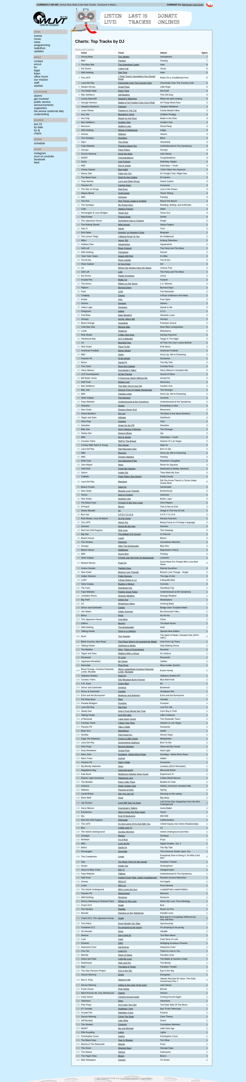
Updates (39, 51)
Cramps (122, 421)
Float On (122, 563)
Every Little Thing (126, 782)
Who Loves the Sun (127, 889)
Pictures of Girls (126, 790)
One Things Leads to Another (132, 201)
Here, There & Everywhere (131, 649)
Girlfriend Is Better (127, 645)
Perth (121, 615)
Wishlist (38, 85)
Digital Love (124, 382)
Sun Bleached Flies (127, 460)
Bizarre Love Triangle (128, 572)
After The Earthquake (128, 546)
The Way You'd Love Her (130, 386)
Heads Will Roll (125, 256)
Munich (121, 623)
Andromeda (123, 193)
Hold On (122, 675)
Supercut (122, 331)
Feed (36, 162)
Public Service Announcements (43, 103)
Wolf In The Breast (127, 441)
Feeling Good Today (128, 592)
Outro (121, 354)
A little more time (126, 335)
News (37, 42)
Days (120, 1001)
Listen (37, 73)
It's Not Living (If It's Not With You (134, 824)
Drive (120, 931)
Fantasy (122, 60)
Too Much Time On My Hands (132, 862)
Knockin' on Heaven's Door (131, 232)
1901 (120, 943)
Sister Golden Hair (127, 786)
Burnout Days (125, 287)
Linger (121, 856)
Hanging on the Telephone (131, 913)
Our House (123, 445)
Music (37, 38)
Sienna (121, 1052)
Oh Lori (121, 413)
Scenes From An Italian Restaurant (135, 390)
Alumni (38, 95)
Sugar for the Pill (126, 425)
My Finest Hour (125, 205)
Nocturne (122, 897)
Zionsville (122, 851)
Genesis (122, 303)
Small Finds (124, 87)
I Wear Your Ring (126, 723)
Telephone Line (125, 778)
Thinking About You (127, 146)
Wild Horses (124, 224)
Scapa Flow (124, 750)
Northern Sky (124, 498)
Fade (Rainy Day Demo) (130, 476)
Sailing (121, 1036)
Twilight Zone (124, 568)
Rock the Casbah (126, 366)
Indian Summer (125, 611)
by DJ (37, 130)
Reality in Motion (126, 584)
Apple (121, 905)
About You (123, 522)
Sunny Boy (123, 554)
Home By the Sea (126, 526)
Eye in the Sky (125, 970)
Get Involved (41, 98)
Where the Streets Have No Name (134, 268)
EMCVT (37, 64)
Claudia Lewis (125, 394)
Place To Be (124, 346)
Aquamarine (124, 244)
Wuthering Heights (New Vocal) (133, 774)
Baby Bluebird (125, 315)
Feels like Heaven (127, 468)
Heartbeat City (125, 588)
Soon (120, 766)
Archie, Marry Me (126, 319)
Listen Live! (113, 19)
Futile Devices (125, 576)
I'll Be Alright (124, 358)
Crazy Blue (123, 683)
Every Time (123, 90)
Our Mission (41, 79)
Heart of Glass (125, 955)
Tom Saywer (124, 636)
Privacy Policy (146, 1078)
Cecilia (121, 607)
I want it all (123, 68)
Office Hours (41, 76)
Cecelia (122, 691)
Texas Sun (123, 213)
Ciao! (120, 939)
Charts (38, 133)
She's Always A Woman (129, 429)
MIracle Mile (124, 327)
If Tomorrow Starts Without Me (133, 378)
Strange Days (125, 1048)
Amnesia (122, 197)
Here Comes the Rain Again (131, 812)
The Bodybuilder (126, 627)
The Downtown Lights (128, 64)
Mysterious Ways (126, 603)
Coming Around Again (128, 997)
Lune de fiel (123, 843)
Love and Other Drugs (129, 181)
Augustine (123, 323)
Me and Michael (126, 1028)
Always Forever (125, 209)
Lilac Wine (123, 1020)
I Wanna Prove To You (129, 236)
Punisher (122, 703)
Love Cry (122, 951)
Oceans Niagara (126, 457)
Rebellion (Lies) (125, 1012)
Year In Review (125, 1040)
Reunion (122, 453)
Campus (122, 106)
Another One (124, 122)
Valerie (121, 993)
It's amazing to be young (130, 927)
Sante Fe (122, 847)
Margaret (122, 481)
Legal (37, 70)
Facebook (39, 159)
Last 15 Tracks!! (140, 19)
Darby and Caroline (84, 49)
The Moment (124, 397)
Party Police (124, 150)
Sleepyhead (124, 893)
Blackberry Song (126, 114)
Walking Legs (124, 126)
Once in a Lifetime (127, 631)
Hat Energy (123, 947)
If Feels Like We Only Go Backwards (136, 557)
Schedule (39, 143)
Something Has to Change (131, 220)
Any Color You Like (127, 1004)
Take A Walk (124, 762)
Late (120, 272)
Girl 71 (121, 869)
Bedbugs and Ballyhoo (129, 695)
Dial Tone (122, 72)
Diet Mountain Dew (127, 449)
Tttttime (122, 873)
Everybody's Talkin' (127, 370)
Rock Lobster (124, 260)
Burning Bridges (126, 746)
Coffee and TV (125, 828)
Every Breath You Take (129, 923)
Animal (121, 758)
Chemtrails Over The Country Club (135, 83)
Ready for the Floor (127, 118)
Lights (121, 1032)
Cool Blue (123, 619)
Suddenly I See (125, 1008)
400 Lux (122, 885)
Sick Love (123, 530)
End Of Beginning (126, 816)
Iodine (121, 311)
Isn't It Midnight (125, 338)
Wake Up (122, 279)
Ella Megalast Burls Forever (131, 679)
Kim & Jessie (124, 165)
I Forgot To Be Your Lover (130, 502)
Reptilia (122, 909)
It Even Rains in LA (127, 580)
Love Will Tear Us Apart (129, 803)
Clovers (122, 1060)
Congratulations (126, 157)
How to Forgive (125, 495)
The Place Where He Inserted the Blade (137, 641)
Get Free (122, 707)
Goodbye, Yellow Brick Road (132, 754)
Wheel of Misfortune (128, 130)
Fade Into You (125, 173)
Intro (120, 299)
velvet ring (123, 599)
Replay (121, 835)
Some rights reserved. (129, 1078)
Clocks (121, 295)
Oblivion (122, 134)
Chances (122, 542)
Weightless (123, 730)
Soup (120, 797)
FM (35, 67)
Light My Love (125, 959)
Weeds (121, 1044)
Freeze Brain (124, 216)
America (122, 687)
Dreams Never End (127, 409)
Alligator (122, 417)
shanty (121, 405)
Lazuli (121, 538)
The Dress (123, 142)
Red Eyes (123, 189)
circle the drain (125, 153)
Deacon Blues (125, 433)
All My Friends (125, 374)
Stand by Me (124, 979)
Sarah (121, 228)
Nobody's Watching (127, 98)
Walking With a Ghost (128, 653)
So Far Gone (124, 518)
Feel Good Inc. (125, 734)
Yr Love (122, 657)
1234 (120, 291)
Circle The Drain (126, 1016)
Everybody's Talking (127, 808)
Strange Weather (126, 595)
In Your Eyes (124, 264)
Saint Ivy (122, 487)
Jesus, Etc (123, 240)
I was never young (127, 719)
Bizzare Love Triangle (128, 491)
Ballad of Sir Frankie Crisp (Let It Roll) (136, 102)
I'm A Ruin (123, 839)
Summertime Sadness (129, 742)
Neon (121, 464)
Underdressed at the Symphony (133, 401)
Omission (122, 307)
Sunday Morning (126, 831)
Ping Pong (123, 665)
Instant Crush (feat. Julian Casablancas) (137, 877)
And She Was (125, 715)
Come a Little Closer (128, 738)
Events (38, 35)
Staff (36, 82)
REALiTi (122, 881)
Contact (38, 61)
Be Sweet (123, 661)
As (119, 510)
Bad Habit (123, 169)
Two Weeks (123, 56)
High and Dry (124, 963)
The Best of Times (127, 966)
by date (38, 127)
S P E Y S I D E (125, 514)
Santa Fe (122, 362)
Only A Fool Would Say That (132, 711)
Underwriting (41, 114)
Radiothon (39, 48)
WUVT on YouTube (44, 156)
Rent (120, 699)
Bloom (121, 506)
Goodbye (122, 138)
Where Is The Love (127, 901)
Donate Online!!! (169, 19)
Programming (42, 45)
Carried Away (124, 185)
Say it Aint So (124, 935)
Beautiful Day (124, 342)
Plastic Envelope (126, 275)
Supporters (40, 108)
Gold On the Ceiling (127, 177)
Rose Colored (125, 248)
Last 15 (38, 124)
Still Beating (124, 94)
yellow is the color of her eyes (132, 985)
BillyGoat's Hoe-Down (192, 4)
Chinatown (123, 252)
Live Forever (124, 161)
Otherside (123, 820)
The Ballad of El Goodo (129, 534)
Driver (121, 974)
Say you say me (126, 793)
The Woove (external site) (49, 111)
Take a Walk (124, 727)
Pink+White (123, 989)
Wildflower (123, 550)
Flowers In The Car (127, 110)
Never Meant (124, 350)
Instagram (40, 153)
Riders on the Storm (128, 283)
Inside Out (123, 472)
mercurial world (125, 770)
